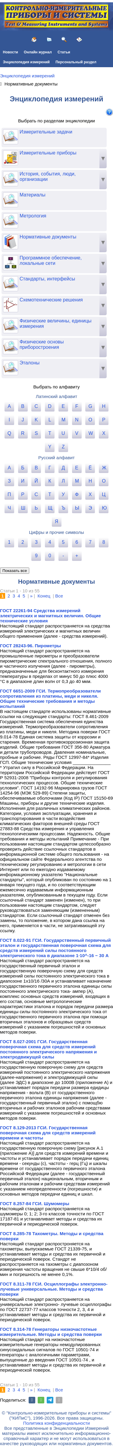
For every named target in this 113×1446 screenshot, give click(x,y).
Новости (10, 52)
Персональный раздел (75, 62)
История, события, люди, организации (39, 176)
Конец (44, 595)
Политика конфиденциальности (56, 1423)
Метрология (24, 216)
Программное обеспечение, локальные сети (42, 260)
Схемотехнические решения (43, 300)
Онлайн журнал (38, 52)
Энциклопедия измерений (26, 62)
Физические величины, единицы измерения (47, 323)
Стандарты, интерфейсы (39, 279)
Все (59, 595)
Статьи (64, 52)
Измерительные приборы (39, 153)
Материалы (24, 195)
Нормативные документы (39, 237)
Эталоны (21, 363)
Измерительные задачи (37, 132)
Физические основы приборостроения (33, 344)
